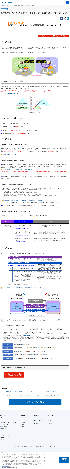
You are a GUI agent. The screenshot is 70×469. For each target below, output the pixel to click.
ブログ (36, 423)
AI (1, 430)
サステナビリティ (25, 430)
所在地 (23, 426)
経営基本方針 (24, 419)
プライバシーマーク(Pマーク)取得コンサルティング (17, 395)
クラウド (3, 437)
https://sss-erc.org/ (28, 335)
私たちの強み (48, 415)
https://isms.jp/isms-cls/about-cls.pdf (11, 93)
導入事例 (35, 415)
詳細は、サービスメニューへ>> (10, 154)
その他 (2, 439)
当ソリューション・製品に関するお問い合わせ (15, 374)
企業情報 (22, 415)
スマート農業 (4, 426)
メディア (3, 432)
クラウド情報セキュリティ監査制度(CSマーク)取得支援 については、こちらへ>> (22, 169)
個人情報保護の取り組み (27, 445)
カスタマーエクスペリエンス (7, 417)
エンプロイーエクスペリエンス (7, 419)
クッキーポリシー (6, 466)
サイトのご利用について (51, 445)
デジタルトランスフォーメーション (8, 422)
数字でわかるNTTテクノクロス (52, 418)
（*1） (40, 52)
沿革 (23, 428)
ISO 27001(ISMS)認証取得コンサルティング (48, 391)
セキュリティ (4, 428)
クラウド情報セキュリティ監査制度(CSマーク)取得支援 (18, 391)
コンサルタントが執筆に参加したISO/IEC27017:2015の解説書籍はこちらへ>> (23, 200)
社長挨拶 (23, 417)
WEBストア (49, 423)
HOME (2, 5)
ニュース (35, 418)
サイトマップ (17, 445)
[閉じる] (68, 460)
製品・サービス (9, 5)
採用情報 (48, 420)
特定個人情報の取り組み (39, 445)
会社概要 (23, 422)
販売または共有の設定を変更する (9, 467)
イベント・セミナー (38, 420)
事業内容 (23, 424)
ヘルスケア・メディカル (6, 424)
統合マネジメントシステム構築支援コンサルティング (50, 395)
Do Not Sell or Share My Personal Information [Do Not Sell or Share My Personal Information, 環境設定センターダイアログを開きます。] (63, 460)
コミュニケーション (5, 435)
